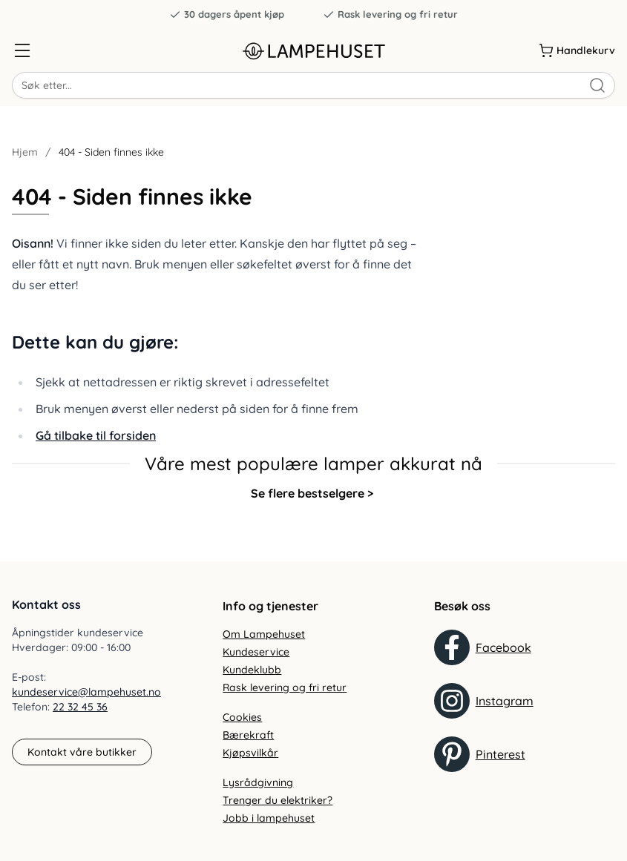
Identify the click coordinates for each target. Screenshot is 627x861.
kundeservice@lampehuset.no (86, 692)
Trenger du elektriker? (277, 800)
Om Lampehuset (264, 634)
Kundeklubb (252, 669)
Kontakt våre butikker (82, 752)
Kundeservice (256, 652)
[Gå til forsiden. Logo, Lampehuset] (313, 51)
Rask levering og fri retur (390, 14)
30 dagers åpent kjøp (226, 14)
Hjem (25, 152)
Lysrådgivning (258, 782)
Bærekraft (248, 735)
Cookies (242, 717)
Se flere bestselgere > (312, 493)
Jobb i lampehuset (269, 818)
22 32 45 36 (80, 706)
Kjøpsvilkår (250, 752)
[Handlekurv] (577, 50)
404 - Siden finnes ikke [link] (111, 152)
